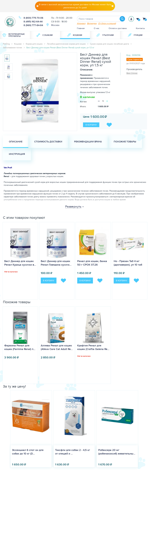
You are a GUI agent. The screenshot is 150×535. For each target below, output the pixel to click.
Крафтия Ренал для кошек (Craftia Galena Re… (93, 347)
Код (128, 55)
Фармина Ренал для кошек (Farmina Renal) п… (19, 347)
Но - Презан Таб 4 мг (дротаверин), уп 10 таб (128, 262)
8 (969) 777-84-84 (33, 25)
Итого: (83, 106)
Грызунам (105, 35)
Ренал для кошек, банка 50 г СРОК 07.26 (92, 262)
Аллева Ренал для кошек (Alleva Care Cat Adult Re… (57, 347)
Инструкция (17, 154)
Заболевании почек (12, 47)
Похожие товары (125, 141)
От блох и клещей (107, 23)
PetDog (6, 43)
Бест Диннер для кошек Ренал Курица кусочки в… (20, 262)
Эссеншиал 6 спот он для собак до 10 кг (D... (27, 451)
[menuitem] (15, 35)
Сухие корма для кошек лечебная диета (109, 43)
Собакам (44, 35)
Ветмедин (92, 23)
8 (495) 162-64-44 (33, 21)
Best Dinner (132, 73)
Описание (15, 141)
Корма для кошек (34, 43)
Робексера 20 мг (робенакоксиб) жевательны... (116, 451)
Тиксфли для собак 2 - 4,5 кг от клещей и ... (72, 451)
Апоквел (81, 23)
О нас (96, 28)
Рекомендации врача (88, 141)
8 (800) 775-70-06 (33, 18)
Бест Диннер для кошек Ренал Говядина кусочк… (56, 262)
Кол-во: (83, 101)
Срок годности (134, 59)
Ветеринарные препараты (13, 35)
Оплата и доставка (118, 28)
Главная (81, 28)
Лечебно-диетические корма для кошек (66, 43)
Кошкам (74, 35)
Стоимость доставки (48, 141)
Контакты (140, 28)
